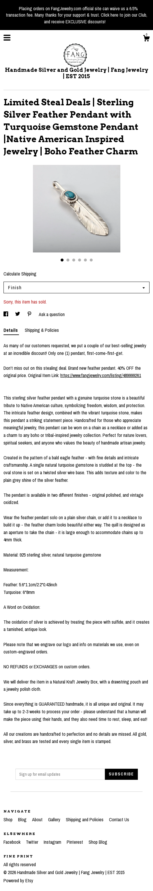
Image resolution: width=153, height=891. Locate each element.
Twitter (32, 842)
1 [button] (62, 260)
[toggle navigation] (6, 38)
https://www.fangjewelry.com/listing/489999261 (100, 375)
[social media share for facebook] (6, 314)
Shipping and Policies (85, 819)
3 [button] (73, 260)
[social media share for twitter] (18, 314)
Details (11, 330)
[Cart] (146, 39)
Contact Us (119, 819)
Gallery (54, 819)
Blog (23, 819)
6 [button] (91, 260)
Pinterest (75, 842)
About (38, 819)
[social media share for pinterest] (30, 314)
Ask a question (52, 314)
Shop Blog (98, 842)
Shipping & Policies (42, 330)
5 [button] (85, 260)
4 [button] (79, 260)
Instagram (53, 842)
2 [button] (67, 260)
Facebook (12, 842)
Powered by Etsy (18, 880)
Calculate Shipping (19, 274)
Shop (8, 819)
